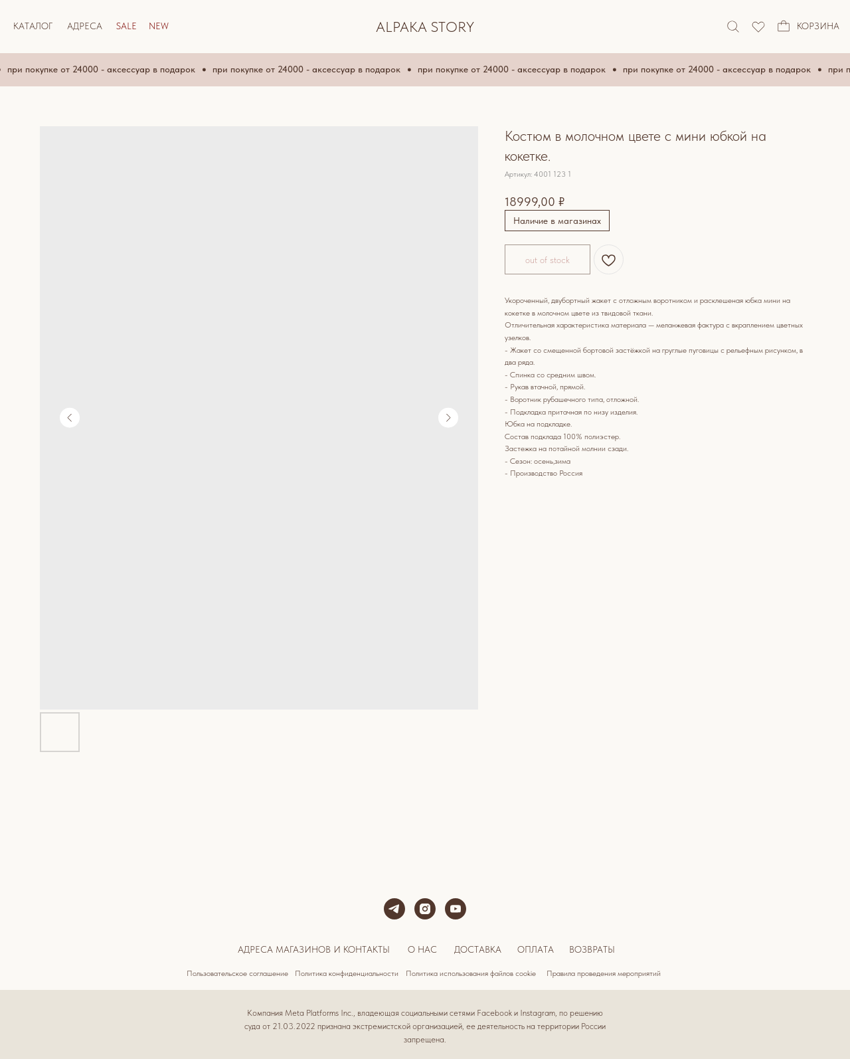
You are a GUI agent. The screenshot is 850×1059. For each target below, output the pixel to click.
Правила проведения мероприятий (604, 973)
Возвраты (592, 949)
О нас (422, 949)
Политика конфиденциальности (346, 973)
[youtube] (455, 908)
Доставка (477, 949)
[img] (758, 26)
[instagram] (425, 908)
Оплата (535, 949)
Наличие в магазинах (557, 220)
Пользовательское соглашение (237, 973)
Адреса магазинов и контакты (314, 949)
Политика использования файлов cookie (471, 973)
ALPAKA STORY (425, 26)
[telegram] (394, 908)
